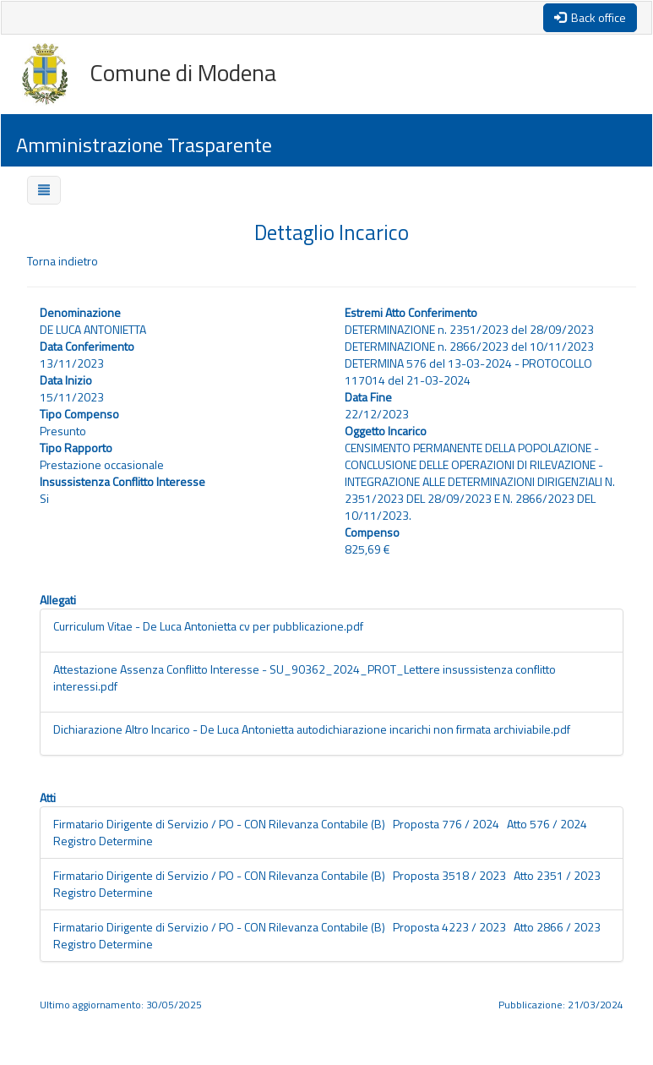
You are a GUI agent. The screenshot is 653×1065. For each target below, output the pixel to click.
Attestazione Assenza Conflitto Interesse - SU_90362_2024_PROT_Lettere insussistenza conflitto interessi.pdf (304, 677)
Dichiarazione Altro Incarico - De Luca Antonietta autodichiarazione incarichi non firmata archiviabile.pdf (311, 729)
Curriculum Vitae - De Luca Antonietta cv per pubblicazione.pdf (208, 626)
